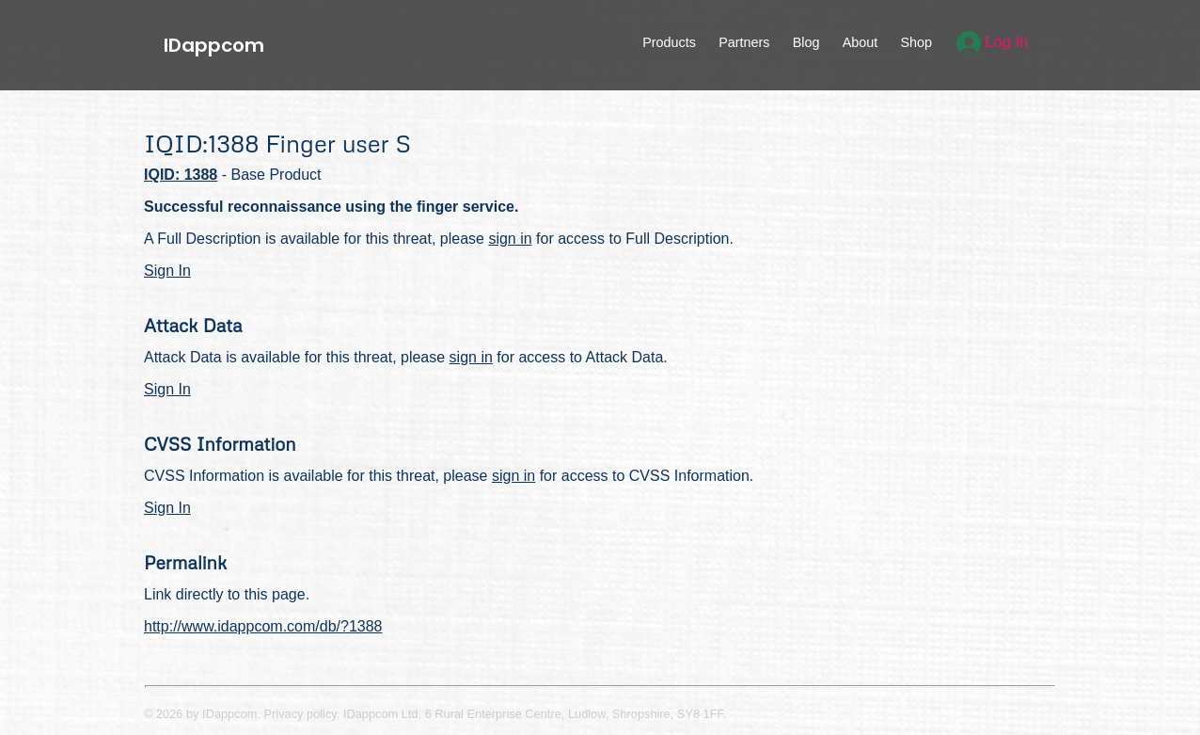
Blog (806, 42)
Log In (992, 42)
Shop (916, 42)
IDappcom (214, 45)
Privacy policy (300, 714)
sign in (509, 239)
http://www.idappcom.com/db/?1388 (263, 626)
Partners (743, 42)
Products (669, 42)
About (860, 42)
